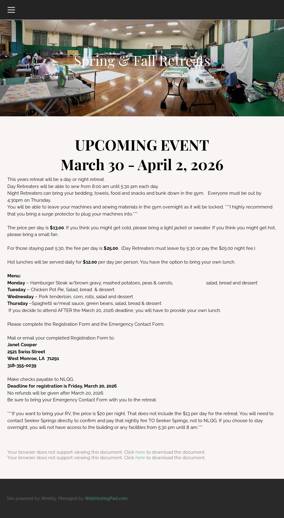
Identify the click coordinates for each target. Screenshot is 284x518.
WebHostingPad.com (106, 498)
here (140, 452)
